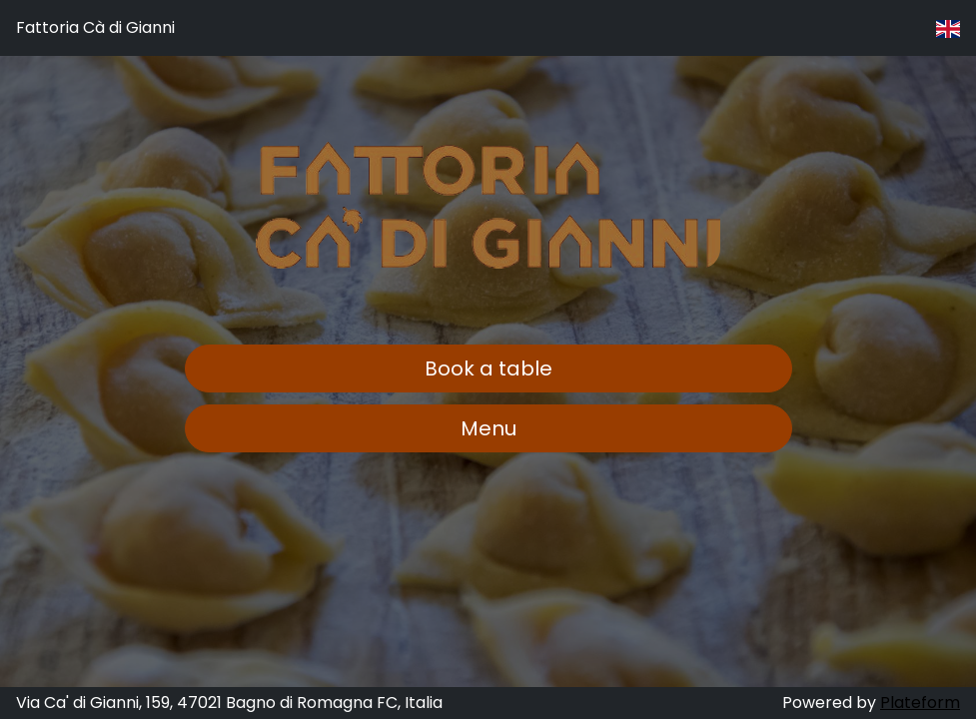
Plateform (920, 702)
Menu (488, 428)
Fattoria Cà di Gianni (95, 27)
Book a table (488, 368)
